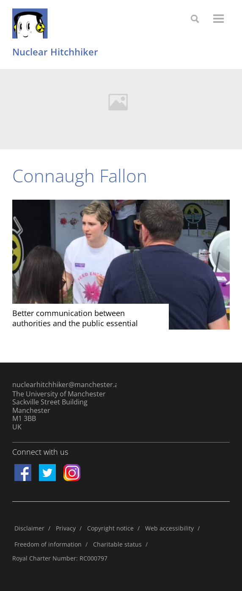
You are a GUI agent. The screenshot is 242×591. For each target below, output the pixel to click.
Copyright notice (110, 528)
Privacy (66, 528)
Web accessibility (169, 528)
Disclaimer (29, 528)
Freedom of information (48, 544)
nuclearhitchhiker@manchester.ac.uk (64, 384)
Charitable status (117, 544)
